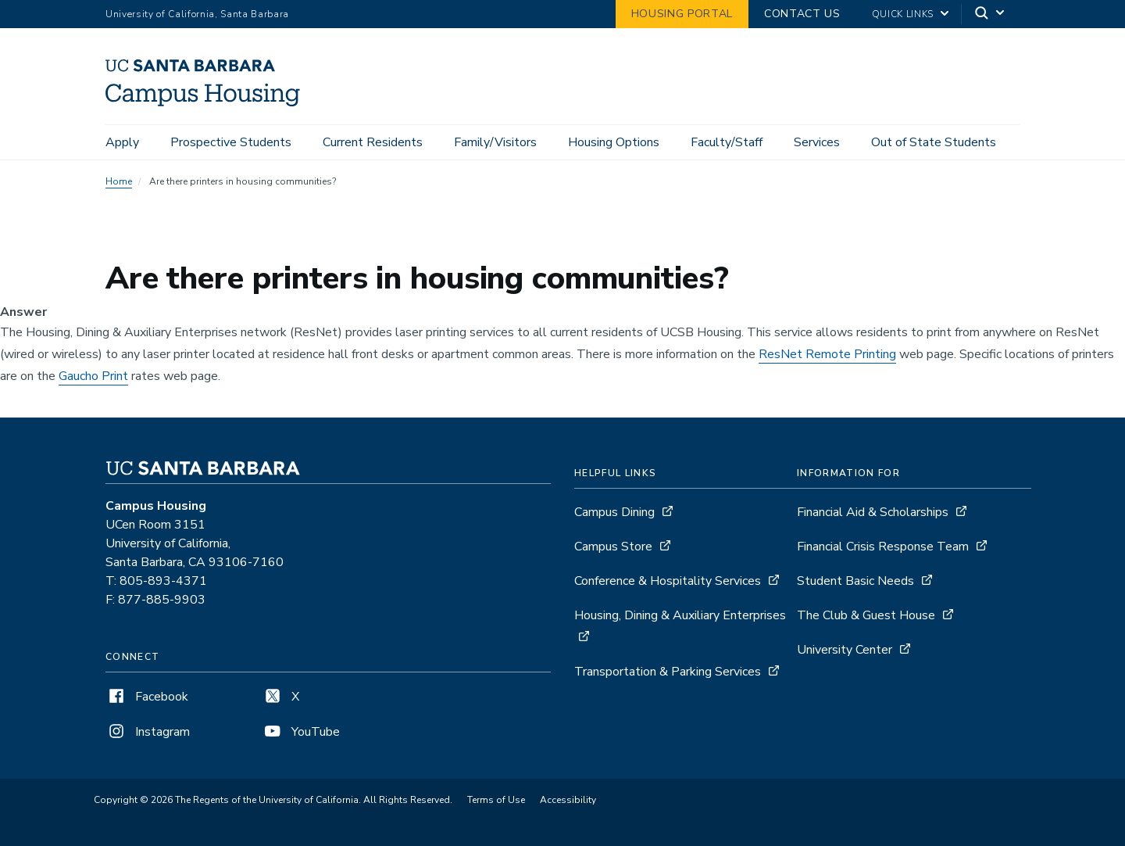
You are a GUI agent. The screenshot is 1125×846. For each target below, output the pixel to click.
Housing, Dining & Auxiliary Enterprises (680, 615)
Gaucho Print (93, 376)
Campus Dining (614, 512)
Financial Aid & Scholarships (872, 512)
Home (118, 181)
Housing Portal (682, 13)
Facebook (146, 696)
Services (817, 142)
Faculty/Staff (726, 142)
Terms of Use (496, 800)
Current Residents (373, 142)
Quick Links (903, 14)
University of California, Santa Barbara (197, 14)
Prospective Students (230, 142)
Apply (122, 142)
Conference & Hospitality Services (667, 581)
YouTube (301, 731)
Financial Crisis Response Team (883, 546)
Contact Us (802, 13)
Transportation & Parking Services (667, 671)
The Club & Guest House (866, 615)
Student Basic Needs (855, 581)
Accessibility (568, 800)
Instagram (147, 731)
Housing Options (613, 142)
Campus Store (613, 546)
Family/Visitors (495, 142)
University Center (844, 649)
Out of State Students (933, 142)
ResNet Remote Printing (827, 354)
